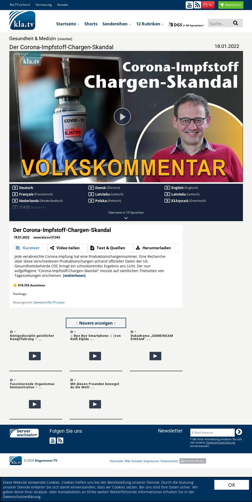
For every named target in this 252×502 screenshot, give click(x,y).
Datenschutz (169, 461)
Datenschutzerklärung (21, 496)
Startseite (67, 24)
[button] (208, 5)
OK (231, 484)
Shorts (90, 24)
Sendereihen (117, 24)
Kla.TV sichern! (20, 5)
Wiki (127, 461)
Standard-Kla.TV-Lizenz (49, 302)
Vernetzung (44, 5)
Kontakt (62, 5)
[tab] (30, 248)
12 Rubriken (150, 24)
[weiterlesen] (74, 275)
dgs (187, 25)
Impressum (151, 461)
